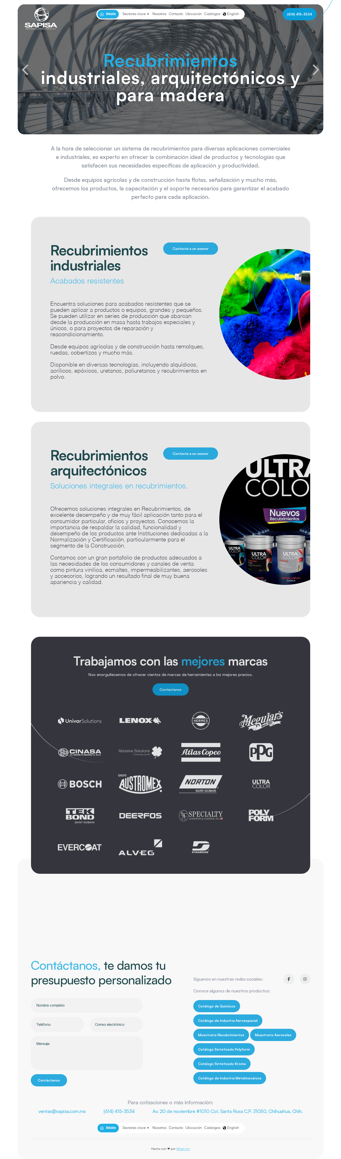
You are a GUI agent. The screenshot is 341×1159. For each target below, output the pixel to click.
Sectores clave (134, 14)
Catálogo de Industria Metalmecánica (229, 1078)
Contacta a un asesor (191, 248)
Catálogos (212, 14)
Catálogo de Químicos (216, 1006)
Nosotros (159, 14)
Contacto (176, 14)
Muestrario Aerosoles (273, 1035)
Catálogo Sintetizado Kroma (222, 1064)
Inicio (111, 14)
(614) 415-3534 (299, 14)
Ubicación (193, 14)
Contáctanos (170, 689)
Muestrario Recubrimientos (221, 1035)
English (231, 14)
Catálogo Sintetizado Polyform (224, 1049)
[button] (25, 70)
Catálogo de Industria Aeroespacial (228, 1020)
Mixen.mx (183, 1148)
